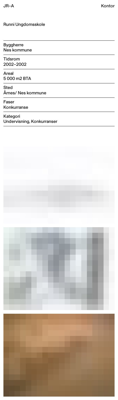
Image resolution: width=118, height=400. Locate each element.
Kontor (108, 6)
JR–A (8, 6)
